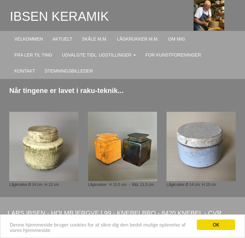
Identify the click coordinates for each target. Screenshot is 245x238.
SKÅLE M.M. (94, 39)
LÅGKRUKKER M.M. (138, 39)
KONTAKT (24, 70)
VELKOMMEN (28, 39)
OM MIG (176, 39)
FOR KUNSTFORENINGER (173, 55)
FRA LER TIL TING (33, 55)
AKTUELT (62, 39)
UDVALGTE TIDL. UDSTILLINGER (99, 55)
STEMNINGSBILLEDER (69, 70)
